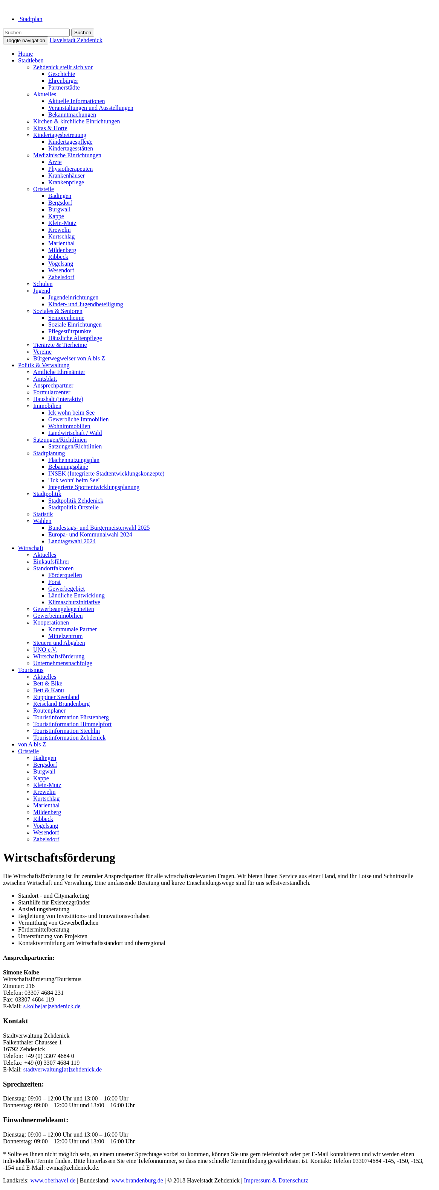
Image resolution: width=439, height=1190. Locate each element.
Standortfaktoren (53, 568)
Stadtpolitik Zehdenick (75, 500)
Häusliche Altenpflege (75, 338)
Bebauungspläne (68, 467)
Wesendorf (61, 270)
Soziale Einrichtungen (75, 324)
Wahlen (42, 521)
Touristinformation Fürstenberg (71, 717)
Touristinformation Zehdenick (69, 737)
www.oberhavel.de (52, 1180)
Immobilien (47, 406)
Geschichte (61, 74)
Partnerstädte (64, 87)
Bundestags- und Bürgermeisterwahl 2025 (99, 527)
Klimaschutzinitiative (74, 602)
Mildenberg (62, 250)
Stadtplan (30, 19)
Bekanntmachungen (72, 114)
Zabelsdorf (61, 277)
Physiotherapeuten (70, 169)
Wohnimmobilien (69, 426)
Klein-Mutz (62, 223)
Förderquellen (65, 575)
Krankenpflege (66, 182)
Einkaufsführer (51, 561)
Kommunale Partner (72, 629)
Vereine (42, 351)
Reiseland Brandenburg (61, 704)
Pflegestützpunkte (70, 331)
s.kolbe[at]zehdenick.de (52, 1006)
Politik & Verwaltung (44, 365)
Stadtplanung (49, 453)
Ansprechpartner (53, 385)
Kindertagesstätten (70, 148)
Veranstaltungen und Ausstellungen (90, 108)
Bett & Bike (47, 683)
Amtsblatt (45, 378)
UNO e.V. (45, 649)
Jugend (41, 290)
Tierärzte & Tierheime (60, 345)
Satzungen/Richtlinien (60, 439)
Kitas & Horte (50, 128)
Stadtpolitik (47, 494)
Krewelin (59, 229)
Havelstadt (76, 40)
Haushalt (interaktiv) (58, 399)
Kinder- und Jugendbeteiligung (85, 304)
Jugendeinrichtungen (73, 297)
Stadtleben (31, 60)
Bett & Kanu (48, 690)
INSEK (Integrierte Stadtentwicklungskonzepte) (106, 473)
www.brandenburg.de (137, 1180)
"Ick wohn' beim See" (74, 480)
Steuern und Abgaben (59, 643)
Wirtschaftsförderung (58, 656)
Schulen (43, 284)
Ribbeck (58, 257)
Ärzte (55, 162)
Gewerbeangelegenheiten (63, 609)
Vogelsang (60, 263)
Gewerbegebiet (66, 588)
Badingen (59, 196)
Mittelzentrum (65, 636)
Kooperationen (51, 622)
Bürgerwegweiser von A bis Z (69, 358)
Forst (54, 582)
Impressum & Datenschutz (276, 1180)
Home (25, 53)
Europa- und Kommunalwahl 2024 (90, 534)
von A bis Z (32, 744)
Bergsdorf (60, 202)
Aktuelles (44, 94)
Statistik (43, 514)
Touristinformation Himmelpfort (72, 724)
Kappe (56, 216)
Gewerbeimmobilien (58, 615)
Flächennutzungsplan (73, 460)
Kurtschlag (61, 236)
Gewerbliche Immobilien (78, 419)
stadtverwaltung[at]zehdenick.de (62, 1069)
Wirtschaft (30, 548)
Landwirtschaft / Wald (75, 433)
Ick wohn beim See (71, 412)
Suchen (82, 32)
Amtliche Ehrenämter (59, 372)
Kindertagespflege (70, 141)
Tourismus (30, 670)
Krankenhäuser (66, 175)
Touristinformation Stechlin (66, 731)
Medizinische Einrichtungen (67, 155)
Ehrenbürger (63, 81)
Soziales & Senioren (58, 311)
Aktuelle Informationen (76, 101)
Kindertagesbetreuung (59, 135)
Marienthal (61, 243)
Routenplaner (49, 710)
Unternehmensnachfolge (62, 663)
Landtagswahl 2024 (72, 541)
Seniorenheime (66, 318)
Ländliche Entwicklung (76, 595)
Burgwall (59, 209)
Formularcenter (51, 392)
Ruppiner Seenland (56, 697)
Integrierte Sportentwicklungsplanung (93, 487)
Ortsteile (43, 189)
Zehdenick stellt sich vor (63, 67)
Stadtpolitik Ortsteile (73, 507)
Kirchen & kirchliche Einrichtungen (76, 121)
